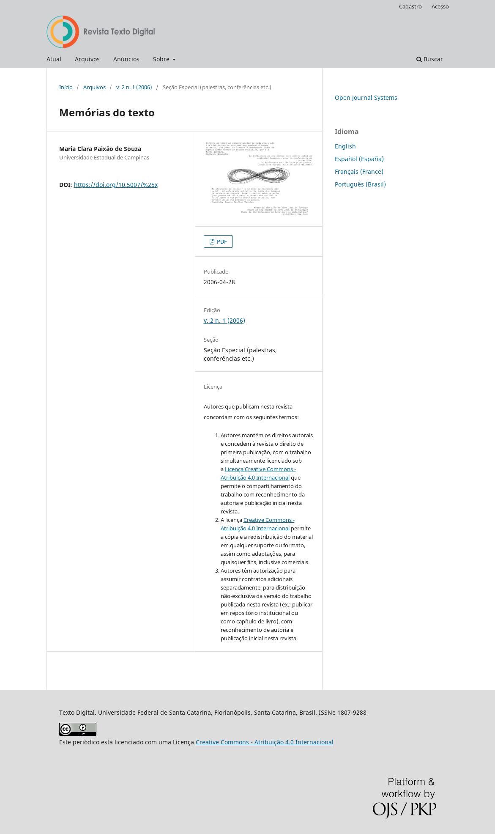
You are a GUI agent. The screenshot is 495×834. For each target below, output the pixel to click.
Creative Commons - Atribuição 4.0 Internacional (265, 742)
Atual (53, 59)
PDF (221, 241)
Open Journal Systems (366, 97)
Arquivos (87, 59)
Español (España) (359, 159)
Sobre (162, 59)
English (345, 146)
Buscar (429, 59)
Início (66, 87)
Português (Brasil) (360, 184)
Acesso (440, 6)
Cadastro (410, 6)
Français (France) (359, 171)
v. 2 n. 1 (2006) (134, 87)
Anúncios (126, 59)
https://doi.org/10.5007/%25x (116, 185)
